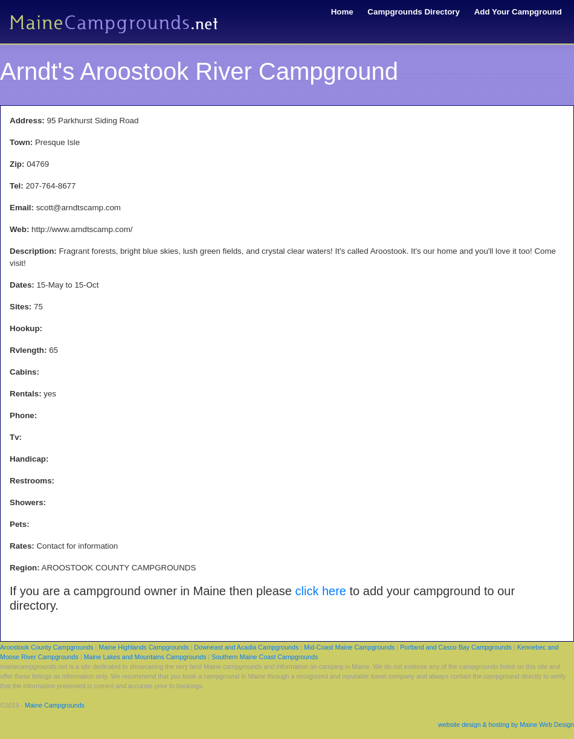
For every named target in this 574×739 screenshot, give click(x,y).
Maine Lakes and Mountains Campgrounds (144, 656)
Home (342, 11)
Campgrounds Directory (413, 11)
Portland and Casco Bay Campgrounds (456, 647)
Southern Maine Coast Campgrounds (264, 656)
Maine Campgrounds (55, 705)
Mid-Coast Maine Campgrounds (349, 647)
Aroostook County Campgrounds (47, 647)
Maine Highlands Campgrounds (143, 647)
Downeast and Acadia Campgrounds (246, 647)
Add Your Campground (518, 11)
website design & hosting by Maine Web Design (506, 724)
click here (320, 591)
